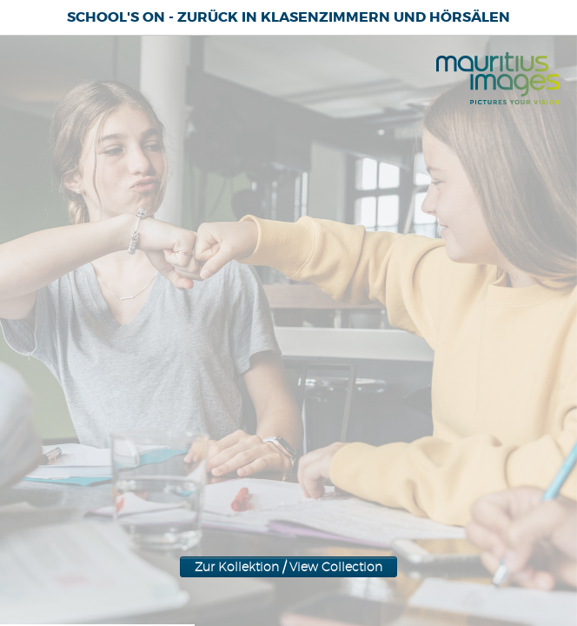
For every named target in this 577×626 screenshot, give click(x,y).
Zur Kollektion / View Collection (288, 324)
